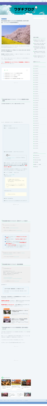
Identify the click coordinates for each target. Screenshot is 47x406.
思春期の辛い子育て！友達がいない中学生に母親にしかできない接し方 (39, 41)
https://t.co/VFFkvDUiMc (8, 277)
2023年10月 (36, 73)
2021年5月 (36, 139)
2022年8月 (36, 105)
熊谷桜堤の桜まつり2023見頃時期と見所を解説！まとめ (15, 78)
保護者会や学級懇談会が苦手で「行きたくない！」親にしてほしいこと (39, 57)
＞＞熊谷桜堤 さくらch (10, 157)
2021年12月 (36, 123)
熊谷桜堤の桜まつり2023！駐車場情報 (12, 76)
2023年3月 (36, 89)
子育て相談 (36, 162)
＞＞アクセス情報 (11, 174)
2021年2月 (36, 145)
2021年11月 (36, 125)
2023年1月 (36, 93)
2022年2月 (36, 118)
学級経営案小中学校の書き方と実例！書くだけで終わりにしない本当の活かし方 (39, 52)
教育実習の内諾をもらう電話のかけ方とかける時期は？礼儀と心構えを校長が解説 (39, 48)
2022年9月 (36, 102)
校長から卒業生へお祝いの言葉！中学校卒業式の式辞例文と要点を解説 (39, 44)
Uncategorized (36, 157)
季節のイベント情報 (37, 164)
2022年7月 (36, 107)
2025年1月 (36, 68)
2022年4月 (36, 114)
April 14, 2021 (16, 281)
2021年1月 (36, 148)
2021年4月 (36, 141)
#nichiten (23, 253)
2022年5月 (36, 111)
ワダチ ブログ (23, 3)
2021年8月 (36, 132)
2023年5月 (36, 84)
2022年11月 (36, 98)
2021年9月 (36, 130)
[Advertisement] (16, 90)
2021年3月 (36, 143)
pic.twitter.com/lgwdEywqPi (17, 278)
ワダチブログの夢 (11, 1)
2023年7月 (36, 80)
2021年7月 (36, 134)
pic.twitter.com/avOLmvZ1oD (13, 228)
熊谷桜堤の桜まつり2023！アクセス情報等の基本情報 (15, 73)
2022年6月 (36, 109)
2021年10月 (36, 127)
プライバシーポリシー (24, 1)
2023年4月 (36, 86)
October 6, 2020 (19, 230)
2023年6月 (36, 82)
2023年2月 (36, 91)
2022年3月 (36, 116)
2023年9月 (36, 75)
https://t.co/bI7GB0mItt (8, 278)
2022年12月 (36, 95)
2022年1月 (36, 120)
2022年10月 (36, 100)
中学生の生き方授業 (37, 159)
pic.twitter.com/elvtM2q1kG (7, 254)
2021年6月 (36, 136)
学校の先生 (36, 166)
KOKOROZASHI (36, 155)
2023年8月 (36, 77)
